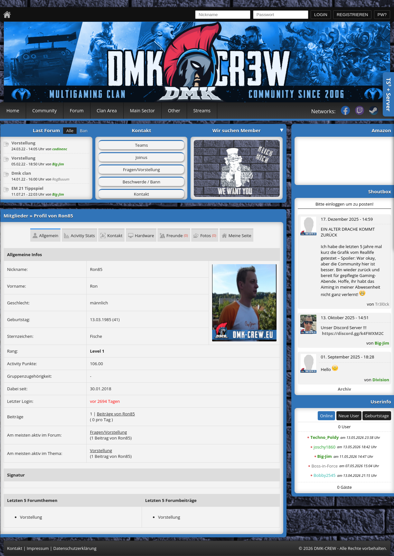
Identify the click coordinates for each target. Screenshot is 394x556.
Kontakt (141, 194)
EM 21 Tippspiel (27, 188)
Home (12, 110)
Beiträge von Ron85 (116, 414)
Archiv (344, 389)
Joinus (141, 157)
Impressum (38, 548)
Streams (202, 110)
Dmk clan (21, 173)
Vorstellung (23, 143)
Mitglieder (16, 215)
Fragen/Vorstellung (141, 169)
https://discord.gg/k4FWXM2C (353, 333)
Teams (141, 145)
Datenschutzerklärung (75, 548)
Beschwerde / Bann (141, 182)
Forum (77, 110)
